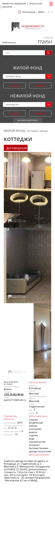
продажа (40, 85)
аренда (14, 85)
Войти (41, 12)
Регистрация (28, 12)
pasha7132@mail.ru (15, 399)
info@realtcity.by (9, 42)
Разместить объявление (14, 4)
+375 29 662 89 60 (13, 394)
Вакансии (7, 7)
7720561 (45, 40)
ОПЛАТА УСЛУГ (35, 4)
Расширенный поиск (27, 120)
